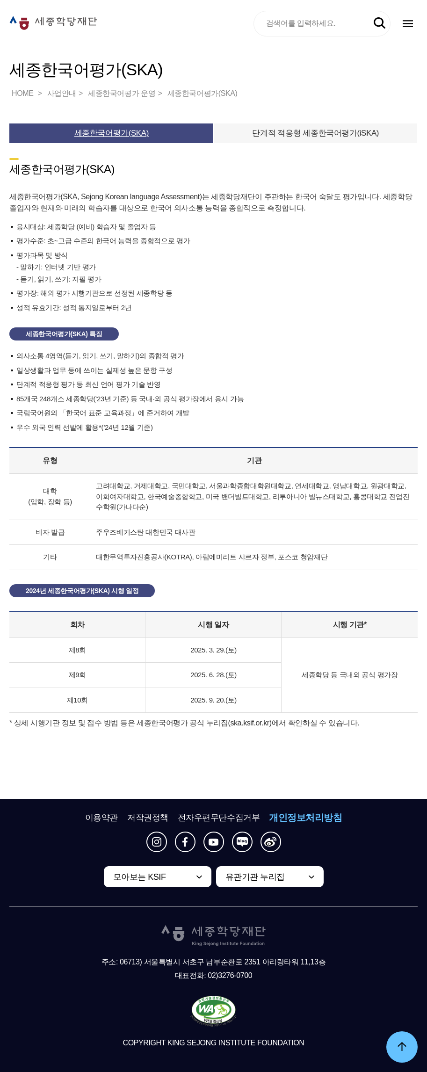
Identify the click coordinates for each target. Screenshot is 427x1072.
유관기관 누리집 (255, 877)
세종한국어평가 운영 (121, 93)
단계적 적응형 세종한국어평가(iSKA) (315, 133)
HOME (23, 93)
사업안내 (61, 93)
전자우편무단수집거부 (219, 817)
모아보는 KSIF (139, 877)
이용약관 (101, 817)
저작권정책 (147, 817)
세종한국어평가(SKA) (202, 93)
